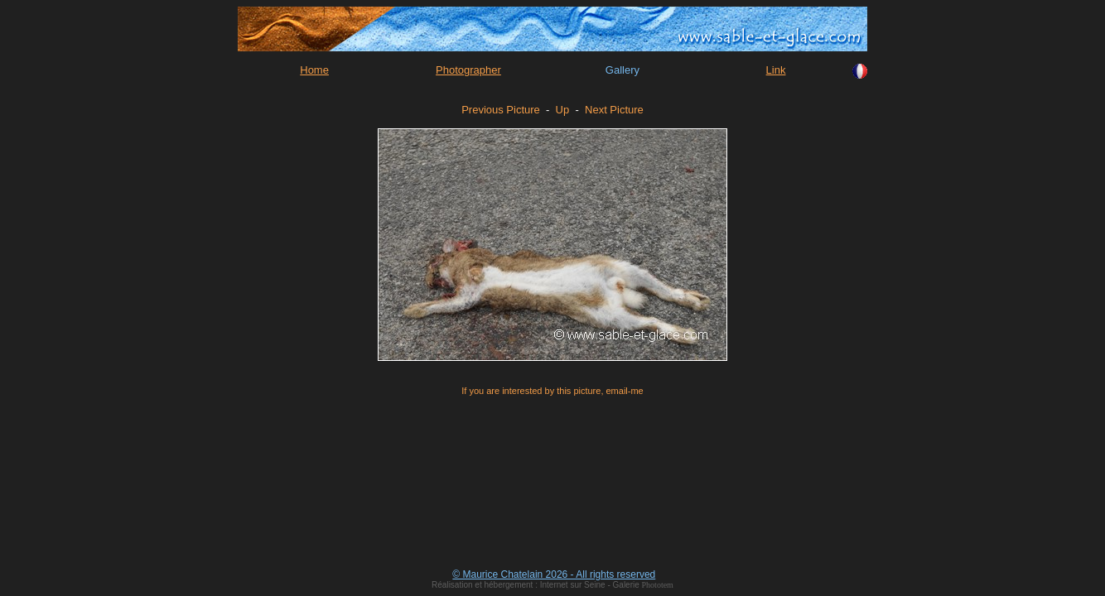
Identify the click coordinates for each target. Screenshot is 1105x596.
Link (776, 70)
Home (314, 70)
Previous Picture (500, 109)
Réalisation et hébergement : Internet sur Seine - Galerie (536, 584)
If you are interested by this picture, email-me (552, 391)
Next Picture (614, 109)
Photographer (468, 70)
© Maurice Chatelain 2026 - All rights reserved (553, 574)
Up (563, 109)
